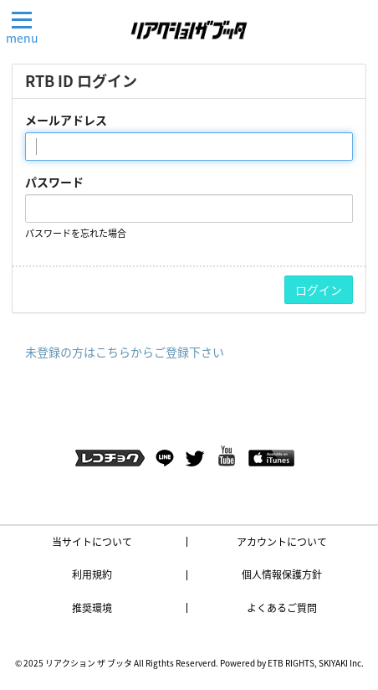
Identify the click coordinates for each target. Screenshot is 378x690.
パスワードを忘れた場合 (75, 233)
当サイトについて (92, 541)
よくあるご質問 (282, 607)
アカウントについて (282, 541)
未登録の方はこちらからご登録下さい (124, 351)
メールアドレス (66, 119)
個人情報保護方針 (282, 574)
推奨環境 (92, 607)
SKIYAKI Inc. (341, 663)
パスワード (54, 181)
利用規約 (92, 574)
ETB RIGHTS (291, 663)
